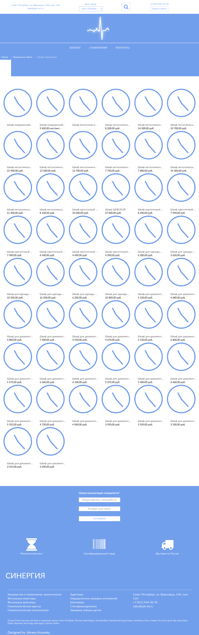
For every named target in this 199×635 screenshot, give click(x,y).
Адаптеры (76, 594)
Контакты (122, 48)
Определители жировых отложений (93, 598)
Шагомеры (77, 602)
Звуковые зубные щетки (85, 610)
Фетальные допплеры (22, 602)
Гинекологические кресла (24, 606)
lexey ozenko (38, 632)
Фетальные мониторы (22, 598)
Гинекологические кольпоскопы (28, 610)
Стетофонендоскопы (83, 606)
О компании (98, 48)
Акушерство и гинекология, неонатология (34, 594)
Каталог (75, 48)
